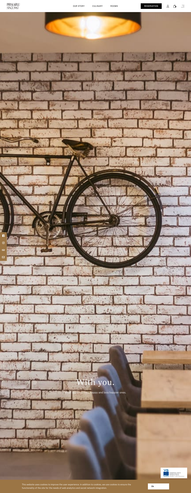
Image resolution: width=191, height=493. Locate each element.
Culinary (97, 6)
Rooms (114, 6)
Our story (79, 6)
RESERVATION (151, 6)
